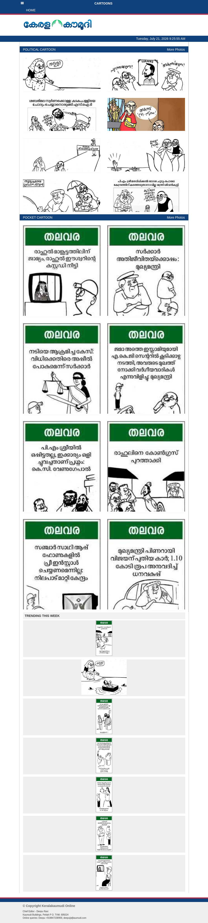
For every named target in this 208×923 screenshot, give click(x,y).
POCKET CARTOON (38, 217)
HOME (31, 10)
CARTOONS (66, 3)
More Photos (176, 49)
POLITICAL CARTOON (39, 49)
